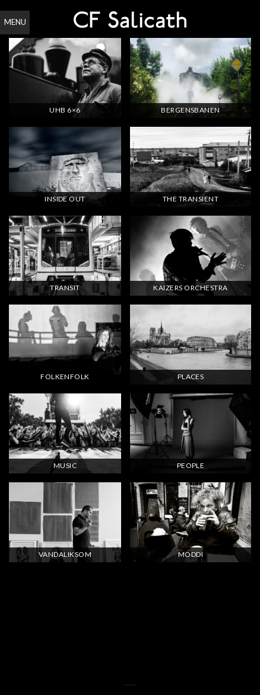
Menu (15, 22)
